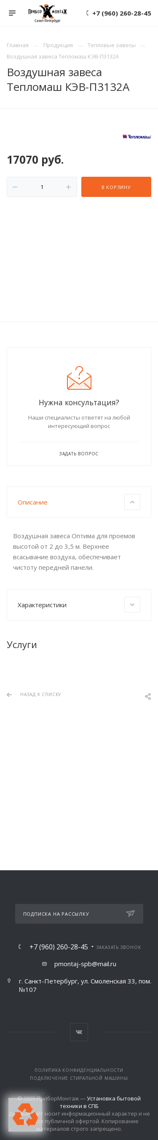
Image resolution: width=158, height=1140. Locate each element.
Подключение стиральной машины (79, 1078)
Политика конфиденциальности (79, 1070)
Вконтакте (79, 1032)
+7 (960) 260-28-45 (121, 13)
